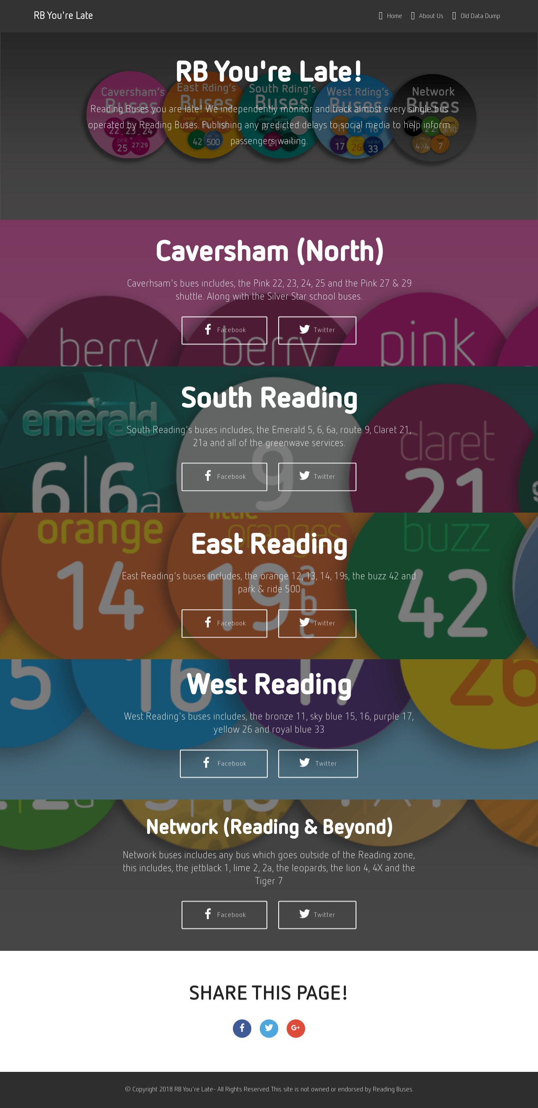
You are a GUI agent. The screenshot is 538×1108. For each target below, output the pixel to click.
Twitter (317, 352)
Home (390, 16)
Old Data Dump (476, 16)
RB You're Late (63, 16)
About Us (427, 16)
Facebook (224, 352)
